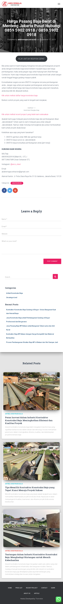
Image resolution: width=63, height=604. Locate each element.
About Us (27, 593)
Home (10, 588)
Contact (44, 588)
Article (36, 593)
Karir (53, 588)
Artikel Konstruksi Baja (14, 293)
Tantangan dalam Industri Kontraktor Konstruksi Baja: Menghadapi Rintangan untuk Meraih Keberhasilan (31, 557)
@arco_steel (16, 164)
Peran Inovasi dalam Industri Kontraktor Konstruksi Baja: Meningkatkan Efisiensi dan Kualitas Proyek (29, 420)
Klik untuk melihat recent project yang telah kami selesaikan (25, 114)
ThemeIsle (39, 599)
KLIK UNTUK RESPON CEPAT (31, 59)
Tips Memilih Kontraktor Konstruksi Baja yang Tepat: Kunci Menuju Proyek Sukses (29, 489)
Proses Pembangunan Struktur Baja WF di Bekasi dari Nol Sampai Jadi (32, 342)
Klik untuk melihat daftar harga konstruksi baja (20, 95)
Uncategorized (17, 183)
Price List (18, 588)
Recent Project (32, 588)
